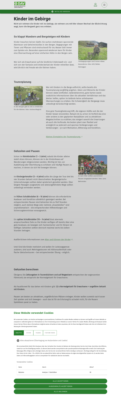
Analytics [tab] (19, 333)
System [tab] (28, 333)
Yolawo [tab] (38, 333)
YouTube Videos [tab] (50, 333)
